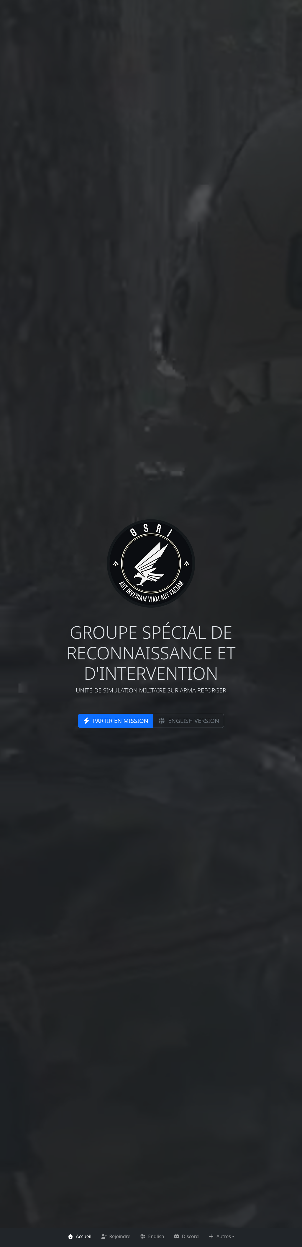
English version (188, 721)
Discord (186, 1236)
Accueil (79, 1236)
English (152, 1236)
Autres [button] (219, 1236)
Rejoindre (115, 1236)
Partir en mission (115, 721)
